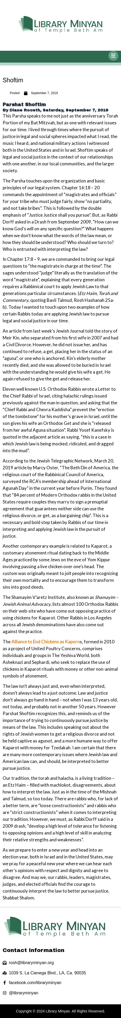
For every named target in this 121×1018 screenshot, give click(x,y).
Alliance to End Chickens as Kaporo (45, 641)
